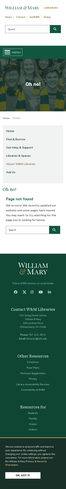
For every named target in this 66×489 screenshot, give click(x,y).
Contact (21, 17)
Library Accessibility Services (33, 384)
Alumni (33, 424)
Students (33, 413)
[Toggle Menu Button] (6, 52)
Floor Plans (33, 367)
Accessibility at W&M (33, 389)
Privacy (33, 378)
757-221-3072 (37, 335)
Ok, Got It (23, 475)
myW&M (34, 17)
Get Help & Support (19, 147)
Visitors (33, 429)
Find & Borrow (15, 139)
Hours (8, 17)
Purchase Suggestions (33, 373)
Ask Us (10, 172)
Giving (47, 17)
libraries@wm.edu (36, 338)
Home (6, 118)
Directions (33, 362)
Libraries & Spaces (18, 156)
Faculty (33, 418)
